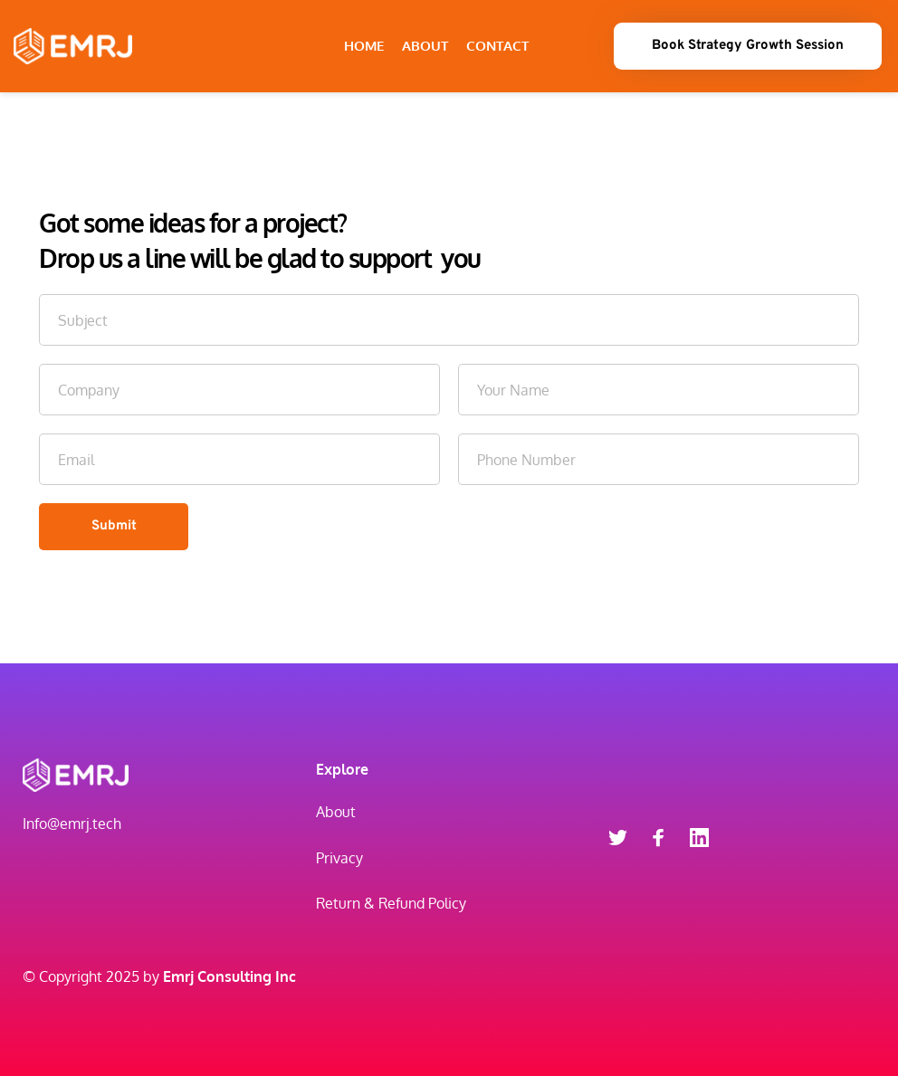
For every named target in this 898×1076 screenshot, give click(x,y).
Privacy (339, 858)
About (336, 812)
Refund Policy (422, 903)
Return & (345, 903)
